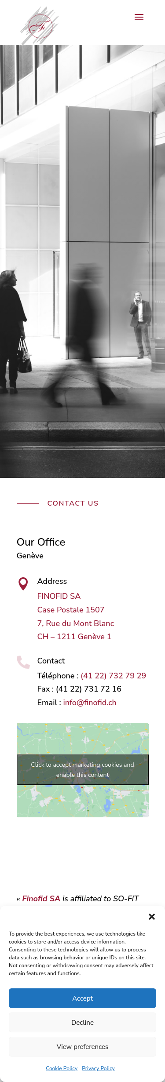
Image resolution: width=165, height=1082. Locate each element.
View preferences (83, 1046)
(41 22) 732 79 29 (113, 675)
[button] (151, 916)
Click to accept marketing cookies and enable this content (82, 770)
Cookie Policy (61, 1068)
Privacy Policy (98, 1068)
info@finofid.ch (89, 702)
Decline (82, 1022)
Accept (82, 998)
